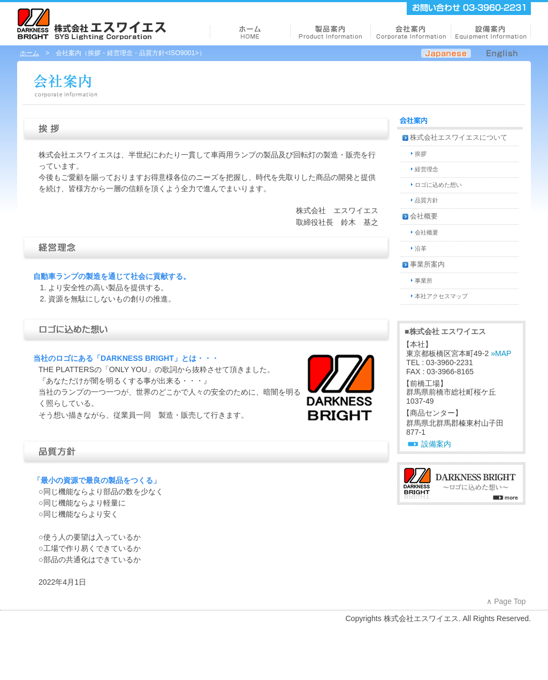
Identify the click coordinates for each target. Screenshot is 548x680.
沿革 (421, 248)
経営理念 (426, 169)
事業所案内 (427, 264)
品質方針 (426, 200)
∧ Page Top (506, 601)
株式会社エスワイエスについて (458, 137)
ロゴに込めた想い (438, 185)
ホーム (29, 53)
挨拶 (421, 153)
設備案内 (436, 444)
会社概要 (424, 216)
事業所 (423, 280)
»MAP (501, 353)
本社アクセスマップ (441, 296)
